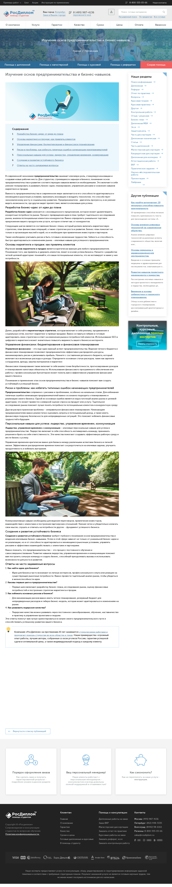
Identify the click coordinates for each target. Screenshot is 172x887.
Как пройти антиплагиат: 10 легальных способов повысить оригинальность (147, 205)
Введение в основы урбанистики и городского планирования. (145, 294)
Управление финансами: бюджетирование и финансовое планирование (55, 144)
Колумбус (60, 12)
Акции (35, 3)
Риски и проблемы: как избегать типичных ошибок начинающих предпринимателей (62, 149)
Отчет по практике (140, 93)
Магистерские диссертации (113, 830)
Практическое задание (143, 168)
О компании (13, 25)
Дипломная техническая (143, 138)
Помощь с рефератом (123, 64)
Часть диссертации (141, 135)
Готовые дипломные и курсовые (77, 842)
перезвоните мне (82, 15)
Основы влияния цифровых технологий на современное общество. (146, 228)
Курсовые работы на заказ (112, 838)
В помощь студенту (70, 846)
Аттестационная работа (143, 161)
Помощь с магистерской (54, 64)
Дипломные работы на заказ (113, 822)
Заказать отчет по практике (113, 834)
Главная (76, 51)
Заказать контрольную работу (114, 846)
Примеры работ (11, 3)
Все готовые (159, 17)
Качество (79, 25)
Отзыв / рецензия (140, 116)
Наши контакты (160, 3)
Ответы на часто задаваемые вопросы (37, 165)
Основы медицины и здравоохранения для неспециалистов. (142, 253)
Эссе (133, 127)
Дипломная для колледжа (144, 157)
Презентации (138, 178)
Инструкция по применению (55, 3)
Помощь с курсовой (89, 64)
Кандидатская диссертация (145, 153)
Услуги (36, 25)
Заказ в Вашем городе (54, 15)
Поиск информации (141, 82)
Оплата (139, 25)
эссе (120, 842)
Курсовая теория (139, 101)
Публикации (91, 51)
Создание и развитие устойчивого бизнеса (40, 160)
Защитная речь (138, 131)
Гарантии (57, 25)
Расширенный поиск (128, 17)
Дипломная (137, 86)
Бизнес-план (137, 119)
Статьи (134, 142)
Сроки (100, 25)
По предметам (145, 17)
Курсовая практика (140, 104)
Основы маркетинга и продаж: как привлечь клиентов (46, 139)
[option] (31, 775)
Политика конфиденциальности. (22, 837)
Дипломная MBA (139, 123)
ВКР (133, 165)
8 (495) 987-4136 (83, 12)
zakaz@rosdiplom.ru (144, 838)
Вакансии (160, 25)
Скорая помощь (156, 64)
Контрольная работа (141, 112)
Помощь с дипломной (17, 64)
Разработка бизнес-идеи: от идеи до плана (40, 134)
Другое (135, 108)
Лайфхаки (136, 182)
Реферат (135, 89)
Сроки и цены (67, 838)
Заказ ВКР (104, 826)
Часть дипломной (140, 146)
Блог (26, 3)
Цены (119, 25)
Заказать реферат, (108, 842)
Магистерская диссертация (145, 150)
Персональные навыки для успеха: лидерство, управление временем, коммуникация (62, 155)
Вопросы (135, 97)
